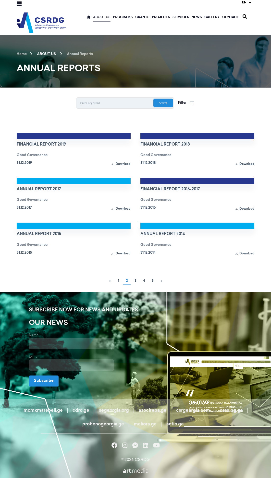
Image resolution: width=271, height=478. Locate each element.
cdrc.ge (81, 410)
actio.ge (175, 424)
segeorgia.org (114, 410)
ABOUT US (102, 17)
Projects (161, 17)
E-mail (34, 357)
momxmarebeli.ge (43, 410)
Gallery (212, 17)
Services (180, 17)
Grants (142, 17)
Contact (230, 17)
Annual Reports (80, 54)
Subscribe (44, 381)
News (197, 17)
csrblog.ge (231, 410)
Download (121, 164)
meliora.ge (145, 424)
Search (163, 103)
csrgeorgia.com (193, 410)
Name (33, 335)
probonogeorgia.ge (103, 424)
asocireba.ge (152, 410)
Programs (123, 17)
